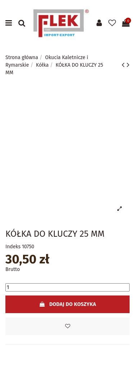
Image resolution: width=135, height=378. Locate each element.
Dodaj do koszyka (67, 304)
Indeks (13, 247)
